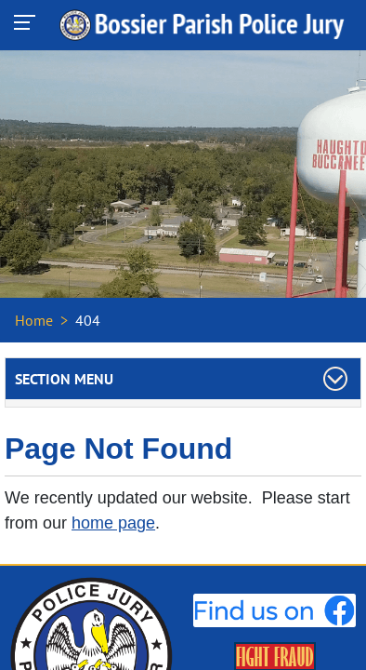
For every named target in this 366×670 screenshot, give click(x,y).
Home (34, 320)
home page (113, 523)
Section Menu (64, 378)
